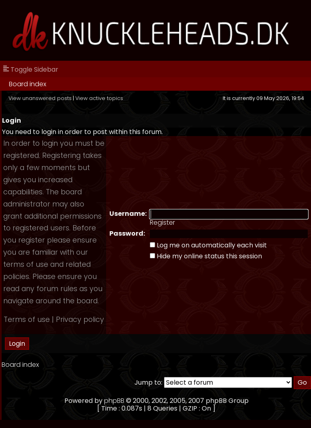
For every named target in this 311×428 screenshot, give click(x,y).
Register (162, 222)
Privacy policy (80, 319)
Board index (27, 84)
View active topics (99, 98)
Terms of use (27, 319)
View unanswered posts (40, 98)
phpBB (114, 400)
